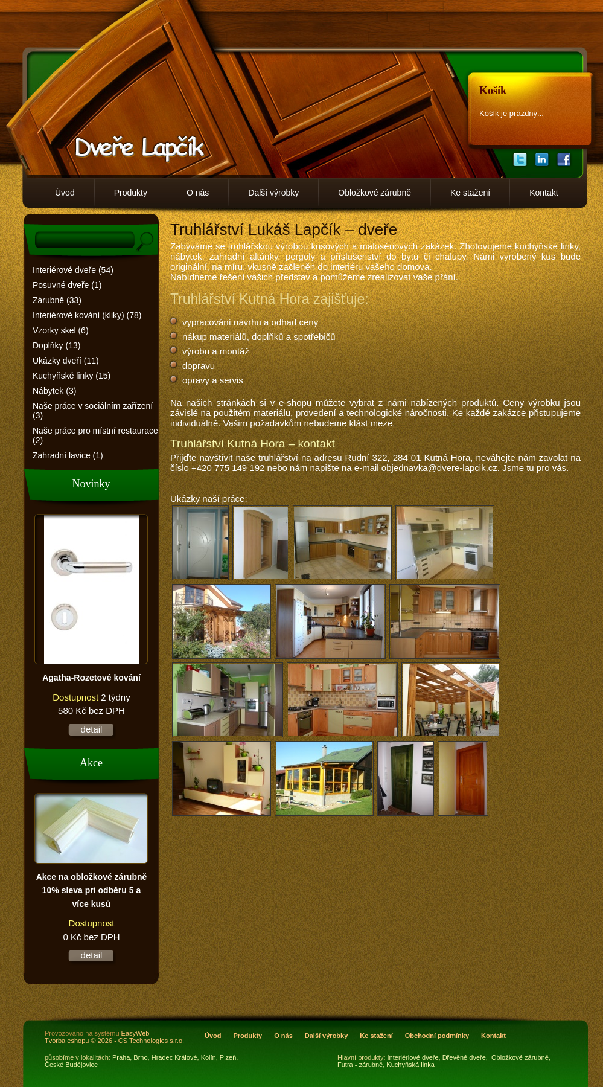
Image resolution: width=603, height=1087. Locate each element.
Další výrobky (273, 192)
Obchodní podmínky (437, 1035)
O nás (198, 192)
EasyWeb (135, 1033)
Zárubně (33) (57, 300)
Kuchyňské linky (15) (71, 375)
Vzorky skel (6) (61, 330)
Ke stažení (470, 192)
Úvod (65, 192)
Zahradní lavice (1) (68, 455)
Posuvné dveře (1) (67, 285)
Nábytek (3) (54, 391)
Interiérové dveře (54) (73, 270)
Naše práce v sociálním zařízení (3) (93, 410)
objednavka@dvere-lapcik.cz (439, 468)
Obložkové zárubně (374, 192)
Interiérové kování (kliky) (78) (87, 315)
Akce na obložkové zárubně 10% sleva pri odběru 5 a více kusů (91, 890)
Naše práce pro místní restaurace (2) (95, 435)
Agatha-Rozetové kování (91, 677)
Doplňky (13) (56, 345)
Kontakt (543, 192)
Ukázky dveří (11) (66, 360)
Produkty (130, 192)
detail (92, 729)
